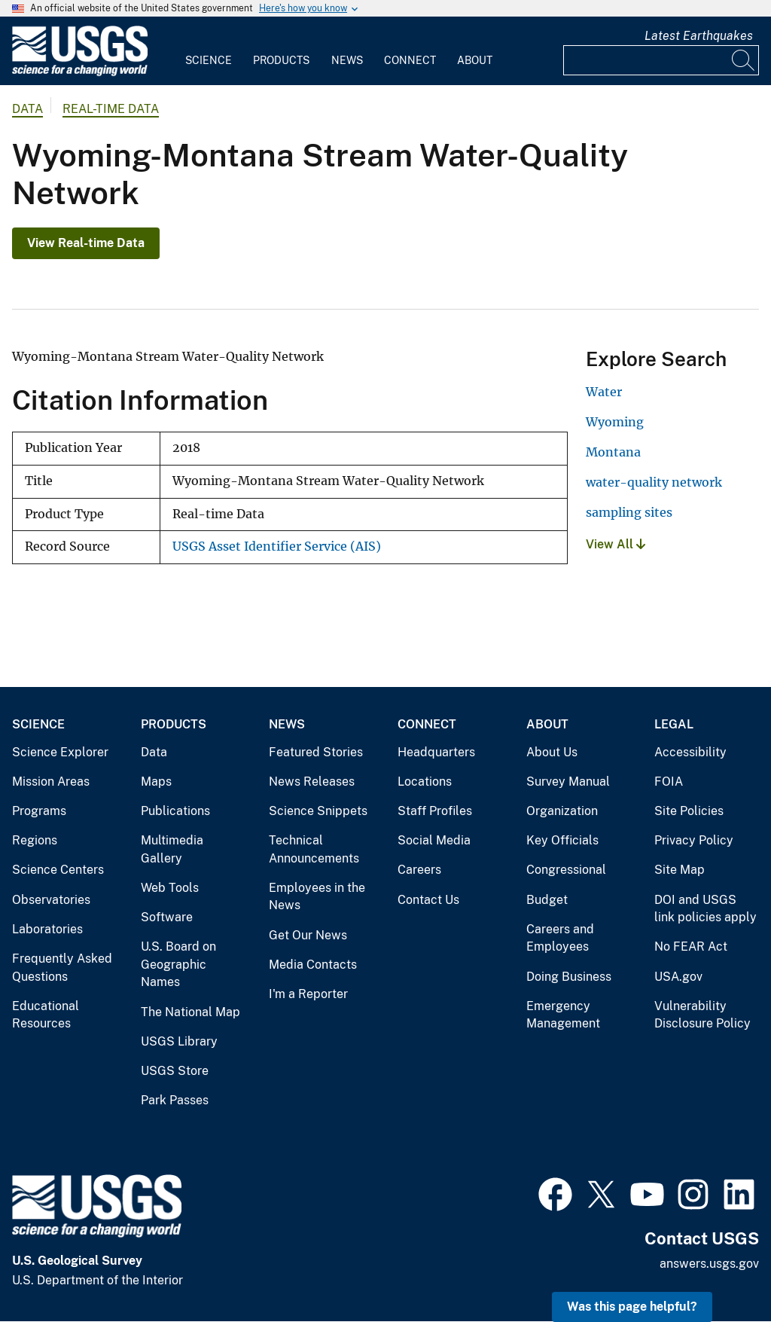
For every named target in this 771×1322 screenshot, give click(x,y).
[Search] (744, 60)
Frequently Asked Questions (62, 967)
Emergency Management (563, 1015)
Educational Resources (45, 1015)
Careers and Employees (560, 938)
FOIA (668, 781)
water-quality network (654, 482)
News (347, 60)
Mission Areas (51, 781)
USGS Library (179, 1041)
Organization (562, 811)
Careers (419, 870)
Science (208, 60)
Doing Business (568, 976)
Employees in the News (317, 897)
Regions (34, 840)
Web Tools (170, 888)
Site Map (679, 870)
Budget (547, 900)
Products (281, 60)
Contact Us (428, 900)
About (474, 60)
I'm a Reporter (308, 994)
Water (604, 391)
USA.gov (678, 976)
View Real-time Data (86, 243)
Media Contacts (313, 964)
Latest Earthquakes (699, 36)
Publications (175, 811)
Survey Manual (568, 781)
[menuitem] (208, 51)
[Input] (661, 60)
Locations (425, 781)
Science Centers (58, 870)
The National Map (190, 1012)
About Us (551, 752)
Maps (156, 781)
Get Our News (308, 935)
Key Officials (562, 840)
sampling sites (629, 512)
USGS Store (175, 1071)
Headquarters (436, 752)
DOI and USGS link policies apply (705, 909)
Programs (39, 811)
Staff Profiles (435, 811)
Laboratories (47, 929)
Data (154, 752)
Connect (410, 60)
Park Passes (175, 1100)
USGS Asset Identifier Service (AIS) (276, 546)
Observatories (51, 900)
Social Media (434, 840)
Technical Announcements (314, 849)
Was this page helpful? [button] (632, 1306)
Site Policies (689, 811)
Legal (673, 724)
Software (167, 917)
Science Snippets (318, 811)
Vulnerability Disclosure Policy (702, 1015)
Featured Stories (316, 752)
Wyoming (615, 421)
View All (615, 544)
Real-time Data (110, 109)
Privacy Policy (693, 840)
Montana (613, 451)
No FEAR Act (690, 946)
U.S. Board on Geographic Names (178, 964)
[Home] (80, 73)
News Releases (312, 781)
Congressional (566, 870)
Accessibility (690, 752)
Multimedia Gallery (172, 849)
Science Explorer (60, 752)
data (27, 109)
